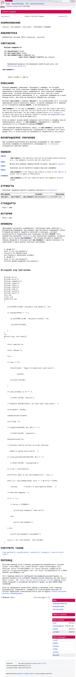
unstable (9, 6)
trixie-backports (58, 626)
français (56, 646)
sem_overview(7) (58, 552)
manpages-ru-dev (17, 6)
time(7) (5, 554)
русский (56, 655)
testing (55, 629)
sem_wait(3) (5, 16)
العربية (55, 640)
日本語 (55, 649)
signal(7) (61, 164)
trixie (54, 623)
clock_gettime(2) (8, 552)
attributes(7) (51, 190)
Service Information (37, 4)
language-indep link (60, 603)
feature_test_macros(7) (16, 66)
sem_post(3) (27, 236)
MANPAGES (9, 0)
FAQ (27, 4)
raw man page (58, 609)
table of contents (60, 615)
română (55, 652)
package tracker (58, 606)
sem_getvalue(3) (23, 552)
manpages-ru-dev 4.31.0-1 (38, 663)
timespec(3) (57, 112)
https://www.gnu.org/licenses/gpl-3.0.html (36, 580)
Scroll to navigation (9, 12)
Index (8, 4)
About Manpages (18, 4)
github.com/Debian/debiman (27, 673)
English (55, 643)
